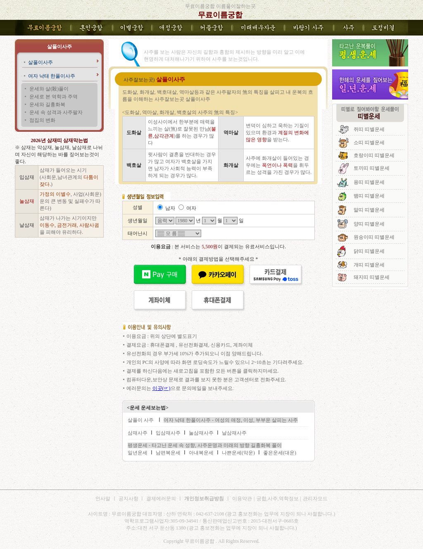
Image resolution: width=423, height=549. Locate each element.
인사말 (102, 498)
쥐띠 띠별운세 (369, 129)
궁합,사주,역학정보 (278, 498)
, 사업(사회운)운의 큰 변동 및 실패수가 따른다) (70, 201)
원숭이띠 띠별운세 (374, 237)
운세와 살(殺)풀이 (49, 89)
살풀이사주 (40, 62)
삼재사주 (137, 433)
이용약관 (242, 498)
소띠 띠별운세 (369, 142)
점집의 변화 (42, 120)
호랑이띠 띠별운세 (374, 155)
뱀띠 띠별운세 (369, 196)
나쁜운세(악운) (238, 453)
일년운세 (137, 453)
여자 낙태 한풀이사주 (51, 76)
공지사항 (129, 498)
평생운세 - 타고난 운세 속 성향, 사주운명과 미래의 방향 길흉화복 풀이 (205, 445)
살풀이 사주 (141, 420)
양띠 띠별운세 (369, 224)
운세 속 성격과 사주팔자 (56, 112)
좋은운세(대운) (279, 453)
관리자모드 (315, 498)
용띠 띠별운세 (369, 182)
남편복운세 (168, 453)
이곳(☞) (161, 388)
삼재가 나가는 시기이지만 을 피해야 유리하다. (69, 225)
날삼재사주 (234, 433)
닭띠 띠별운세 (369, 251)
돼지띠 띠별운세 (372, 277)
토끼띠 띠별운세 (372, 168)
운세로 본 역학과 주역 (53, 97)
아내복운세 (201, 453)
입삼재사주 (168, 433)
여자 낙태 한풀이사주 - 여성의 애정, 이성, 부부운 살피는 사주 (231, 420)
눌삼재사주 (201, 433)
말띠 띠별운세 (369, 210)
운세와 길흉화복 (47, 104)
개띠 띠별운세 (369, 265)
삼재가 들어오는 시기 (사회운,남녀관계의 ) (69, 177)
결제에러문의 (161, 498)
